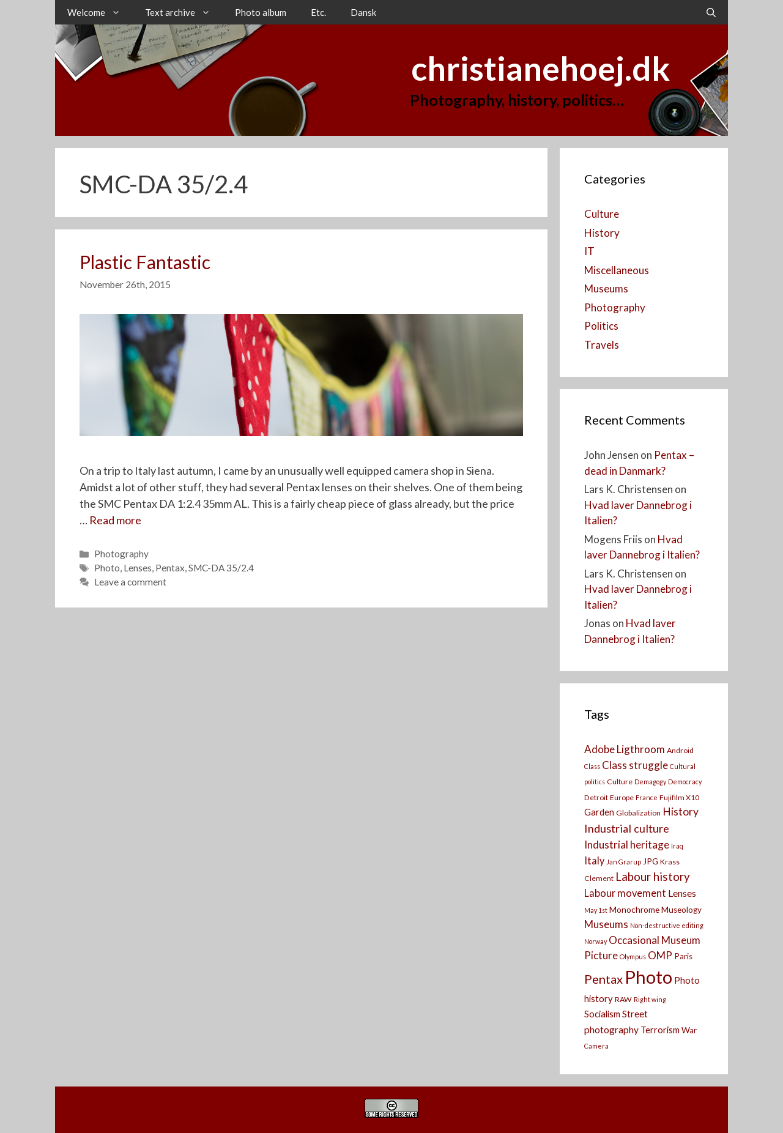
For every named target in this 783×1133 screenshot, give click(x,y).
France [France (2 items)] (647, 797)
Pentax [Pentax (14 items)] (603, 978)
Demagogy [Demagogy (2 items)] (650, 782)
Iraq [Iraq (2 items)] (677, 846)
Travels (601, 344)
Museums (606, 288)
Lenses (138, 567)
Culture (601, 213)
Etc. (318, 12)
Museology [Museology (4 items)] (681, 910)
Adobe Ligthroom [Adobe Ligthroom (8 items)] (624, 749)
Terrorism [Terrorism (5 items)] (660, 1030)
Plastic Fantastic (145, 262)
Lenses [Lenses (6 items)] (682, 893)
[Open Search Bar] (711, 12)
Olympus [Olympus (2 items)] (633, 956)
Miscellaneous (616, 270)
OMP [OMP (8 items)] (660, 955)
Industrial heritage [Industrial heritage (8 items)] (626, 844)
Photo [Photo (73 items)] (648, 976)
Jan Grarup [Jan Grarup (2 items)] (623, 862)
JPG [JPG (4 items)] (650, 861)
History (602, 232)
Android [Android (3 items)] (680, 750)
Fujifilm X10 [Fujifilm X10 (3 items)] (679, 797)
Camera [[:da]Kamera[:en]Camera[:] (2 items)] (596, 1046)
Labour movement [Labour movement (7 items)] (625, 893)
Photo (107, 567)
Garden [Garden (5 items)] (599, 812)
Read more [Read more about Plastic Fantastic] (115, 520)
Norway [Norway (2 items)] (595, 941)
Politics (601, 325)
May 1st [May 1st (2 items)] (595, 910)
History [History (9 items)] (680, 811)
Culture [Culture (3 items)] (620, 781)
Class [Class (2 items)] (592, 766)
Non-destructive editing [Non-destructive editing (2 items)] (666, 925)
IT (589, 251)
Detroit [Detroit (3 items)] (596, 797)
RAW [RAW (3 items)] (623, 999)
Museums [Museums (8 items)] (606, 924)
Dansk (363, 12)
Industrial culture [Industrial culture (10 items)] (626, 828)
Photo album (260, 12)
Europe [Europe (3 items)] (622, 797)
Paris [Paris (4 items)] (683, 956)
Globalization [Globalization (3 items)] (638, 812)
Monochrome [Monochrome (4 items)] (634, 910)
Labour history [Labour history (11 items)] (652, 876)
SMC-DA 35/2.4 (221, 567)
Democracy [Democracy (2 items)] (685, 782)
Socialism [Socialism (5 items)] (602, 1014)
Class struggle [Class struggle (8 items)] (635, 765)
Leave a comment (130, 581)
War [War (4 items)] (689, 1030)
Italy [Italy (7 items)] (594, 860)
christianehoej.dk (540, 68)
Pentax (170, 567)
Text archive (184, 12)
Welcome (100, 12)
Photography (121, 553)
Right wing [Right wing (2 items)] (650, 999)
